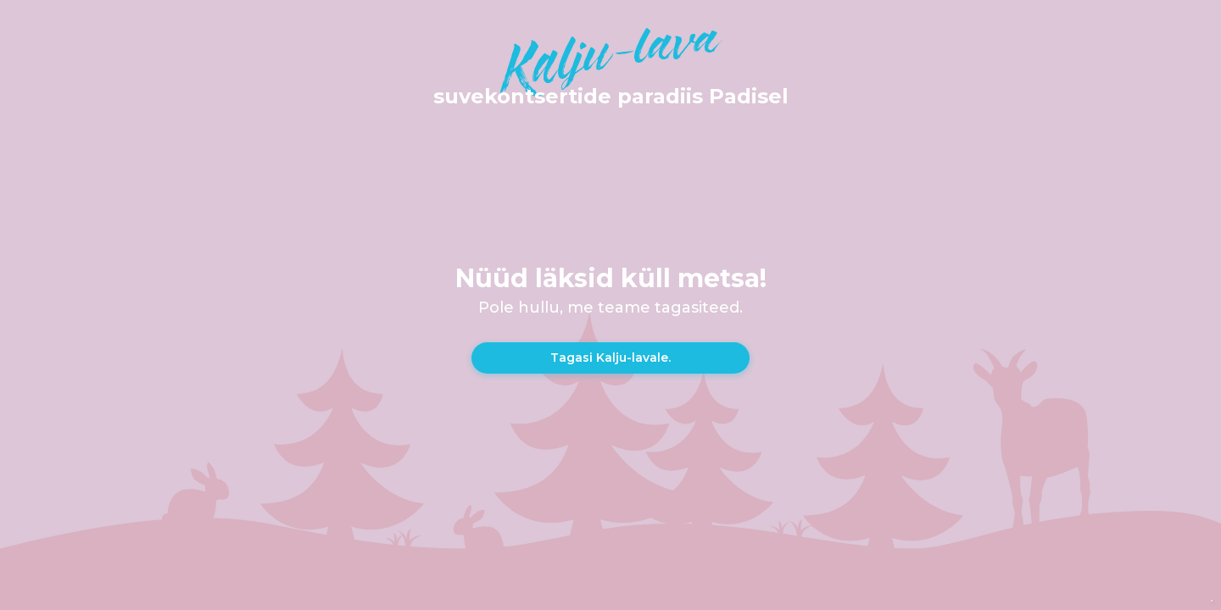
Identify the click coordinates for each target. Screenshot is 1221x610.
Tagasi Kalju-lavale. (610, 357)
